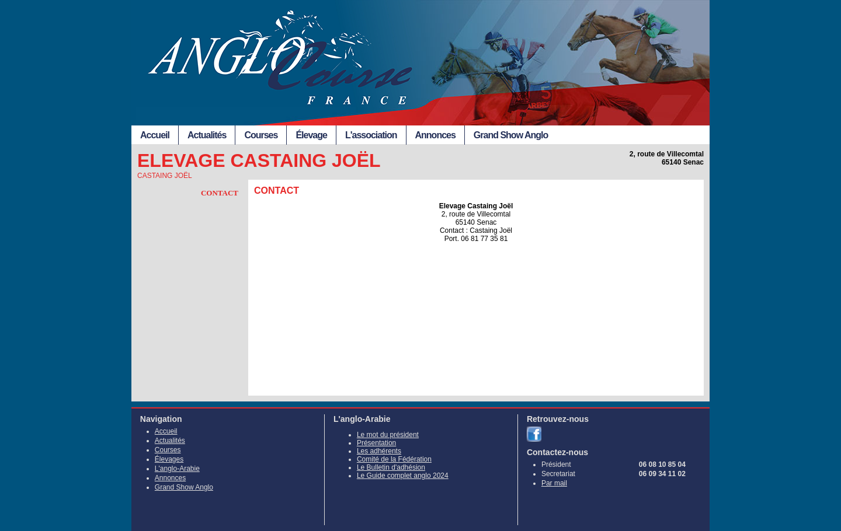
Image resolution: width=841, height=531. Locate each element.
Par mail (554, 483)
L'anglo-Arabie (177, 468)
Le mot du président (388, 435)
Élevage (311, 135)
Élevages (169, 459)
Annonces (435, 135)
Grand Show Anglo (511, 135)
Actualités (206, 135)
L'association (371, 135)
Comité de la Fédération (394, 459)
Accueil (154, 135)
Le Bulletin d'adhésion (391, 467)
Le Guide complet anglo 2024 (403, 475)
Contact (219, 192)
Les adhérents (379, 451)
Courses (260, 135)
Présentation (376, 443)
